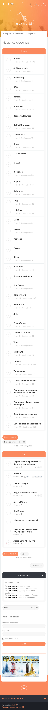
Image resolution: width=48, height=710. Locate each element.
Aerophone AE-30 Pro (24, 541)
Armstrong (18, 77)
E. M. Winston (19, 153)
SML (15, 314)
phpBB (14, 705)
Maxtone (17, 239)
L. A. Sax (17, 210)
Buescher (18, 106)
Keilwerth (18, 191)
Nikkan (16, 257)
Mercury (17, 248)
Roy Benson (19, 285)
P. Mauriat (18, 266)
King (15, 200)
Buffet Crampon (21, 125)
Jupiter (17, 181)
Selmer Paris (19, 295)
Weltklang (18, 352)
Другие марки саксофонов (27, 424)
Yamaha (17, 361)
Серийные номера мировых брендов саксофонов (27, 462)
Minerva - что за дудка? (25, 520)
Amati (16, 58)
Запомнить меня (11, 639)
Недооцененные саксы (25, 492)
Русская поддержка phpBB (13, 707)
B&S (15, 87)
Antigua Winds (20, 68)
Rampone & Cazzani (23, 276)
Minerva (17, 473)
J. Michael (18, 172)
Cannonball (18, 134)
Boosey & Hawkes (22, 116)
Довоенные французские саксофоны (26, 403)
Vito (15, 342)
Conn (16, 144)
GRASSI (17, 163)
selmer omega (20, 483)
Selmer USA (19, 304)
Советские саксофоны (25, 380)
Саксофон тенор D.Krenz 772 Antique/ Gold (26, 530)
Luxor (16, 219)
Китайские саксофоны (25, 414)
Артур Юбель (20, 502)
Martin (16, 229)
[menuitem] (10, 4)
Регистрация (14, 617)
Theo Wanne (19, 323)
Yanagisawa (19, 371)
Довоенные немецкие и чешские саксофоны (25, 391)
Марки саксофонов (15, 42)
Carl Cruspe (19, 511)
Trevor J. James (21, 332)
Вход (4, 617)
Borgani (17, 97)
